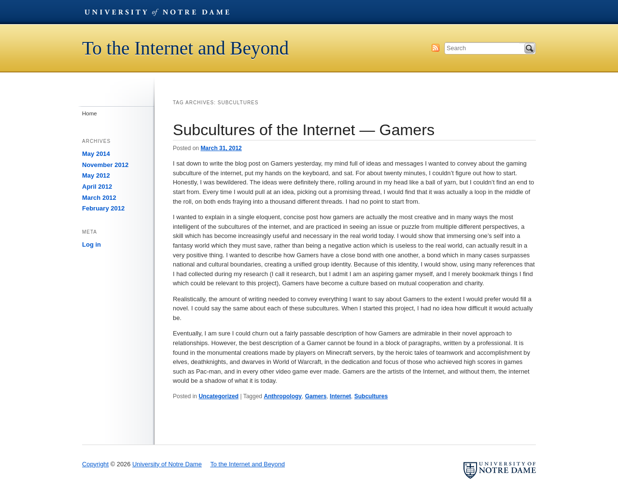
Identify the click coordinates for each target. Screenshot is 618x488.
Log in (91, 244)
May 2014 (96, 153)
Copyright (95, 464)
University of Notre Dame (157, 12)
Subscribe (435, 48)
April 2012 (97, 186)
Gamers (316, 396)
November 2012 (105, 164)
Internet (340, 396)
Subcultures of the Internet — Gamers (304, 130)
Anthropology (283, 396)
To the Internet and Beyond (185, 48)
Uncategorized (218, 396)
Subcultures (371, 396)
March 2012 (99, 197)
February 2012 (103, 208)
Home (89, 113)
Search (529, 48)
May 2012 (96, 175)
